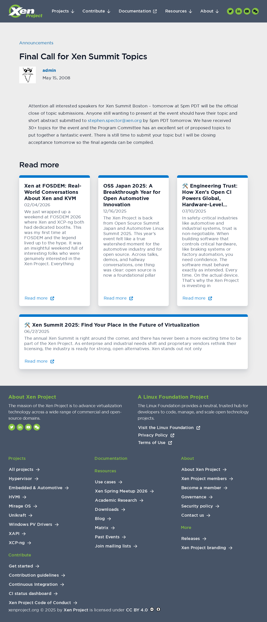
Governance (194, 497)
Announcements (36, 42)
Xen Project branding (203, 547)
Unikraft (17, 515)
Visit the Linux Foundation (169, 427)
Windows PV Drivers (30, 524)
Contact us (192, 515)
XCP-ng (17, 542)
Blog (100, 518)
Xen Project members (204, 478)
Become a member (201, 487)
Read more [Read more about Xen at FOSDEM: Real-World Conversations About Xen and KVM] (39, 298)
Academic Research (116, 500)
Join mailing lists (113, 546)
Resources (176, 11)
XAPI (14, 533)
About (206, 11)
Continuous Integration (33, 584)
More (186, 527)
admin (49, 70)
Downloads (107, 509)
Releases (190, 538)
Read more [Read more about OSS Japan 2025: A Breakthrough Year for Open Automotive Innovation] (118, 298)
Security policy (197, 506)
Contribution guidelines (34, 575)
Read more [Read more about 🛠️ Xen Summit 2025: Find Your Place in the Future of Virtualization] (39, 361)
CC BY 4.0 (137, 610)
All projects (21, 469)
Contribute (93, 11)
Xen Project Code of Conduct (40, 602)
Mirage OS (20, 506)
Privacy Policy (156, 435)
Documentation (135, 11)
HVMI (14, 497)
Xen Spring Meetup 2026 (121, 491)
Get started (21, 566)
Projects (60, 11)
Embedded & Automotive (35, 487)
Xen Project (76, 610)
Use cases (105, 482)
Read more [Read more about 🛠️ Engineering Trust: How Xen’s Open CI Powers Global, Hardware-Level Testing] (197, 298)
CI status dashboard (30, 593)
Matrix (101, 527)
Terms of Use (155, 442)
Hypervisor (20, 478)
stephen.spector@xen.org (115, 120)
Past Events (107, 537)
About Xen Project (200, 469)
